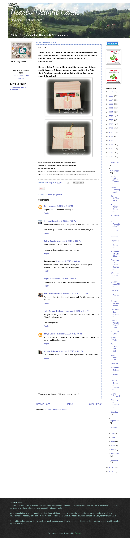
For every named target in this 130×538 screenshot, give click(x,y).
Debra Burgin (50, 241)
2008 (111, 471)
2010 (111, 157)
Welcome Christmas (115, 275)
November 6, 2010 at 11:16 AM (63, 279)
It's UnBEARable (115, 198)
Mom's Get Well (115, 395)
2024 (111, 100)
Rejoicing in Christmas (115, 244)
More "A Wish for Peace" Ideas (115, 324)
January (114, 460)
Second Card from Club (114, 347)
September (114, 421)
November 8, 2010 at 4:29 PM (70, 351)
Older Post (95, 404)
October (114, 412)
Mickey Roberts (51, 351)
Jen (45, 206)
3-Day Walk (114, 339)
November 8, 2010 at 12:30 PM (69, 334)
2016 (111, 132)
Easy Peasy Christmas (115, 208)
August (114, 427)
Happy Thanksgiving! (115, 189)
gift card (59, 195)
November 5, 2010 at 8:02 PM (69, 241)
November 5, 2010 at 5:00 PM (60, 206)
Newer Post (43, 404)
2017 (111, 128)
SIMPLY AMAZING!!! (115, 284)
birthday (48, 195)
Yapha (46, 279)
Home (69, 404)
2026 (111, 92)
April (113, 445)
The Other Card (115, 332)
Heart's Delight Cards (45, 11)
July (113, 433)
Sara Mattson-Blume (53, 294)
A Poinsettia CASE (115, 224)
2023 (111, 104)
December (114, 162)
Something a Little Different (115, 253)
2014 (111, 140)
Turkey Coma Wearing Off (115, 179)
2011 (111, 153)
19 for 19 (114, 237)
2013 (111, 144)
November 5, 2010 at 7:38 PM (63, 221)
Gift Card (114, 364)
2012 (111, 148)
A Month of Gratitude (115, 403)
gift (54, 195)
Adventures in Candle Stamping (115, 264)
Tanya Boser (49, 334)
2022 (111, 108)
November (114, 171)
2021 (111, 112)
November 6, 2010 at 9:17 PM (75, 294)
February (115, 454)
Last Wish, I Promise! (115, 293)
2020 (111, 116)
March (114, 450)
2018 (111, 124)
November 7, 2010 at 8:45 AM (77, 311)
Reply (46, 213)
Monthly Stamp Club (114, 357)
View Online (18, 76)
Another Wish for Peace (115, 303)
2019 (111, 120)
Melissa (47, 221)
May (113, 441)
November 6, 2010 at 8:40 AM (68, 261)
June (113, 437)
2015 (111, 136)
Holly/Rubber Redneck (54, 311)
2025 (111, 96)
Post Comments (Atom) (57, 410)
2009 (111, 467)
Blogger (78, 533)
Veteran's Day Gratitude (115, 313)
